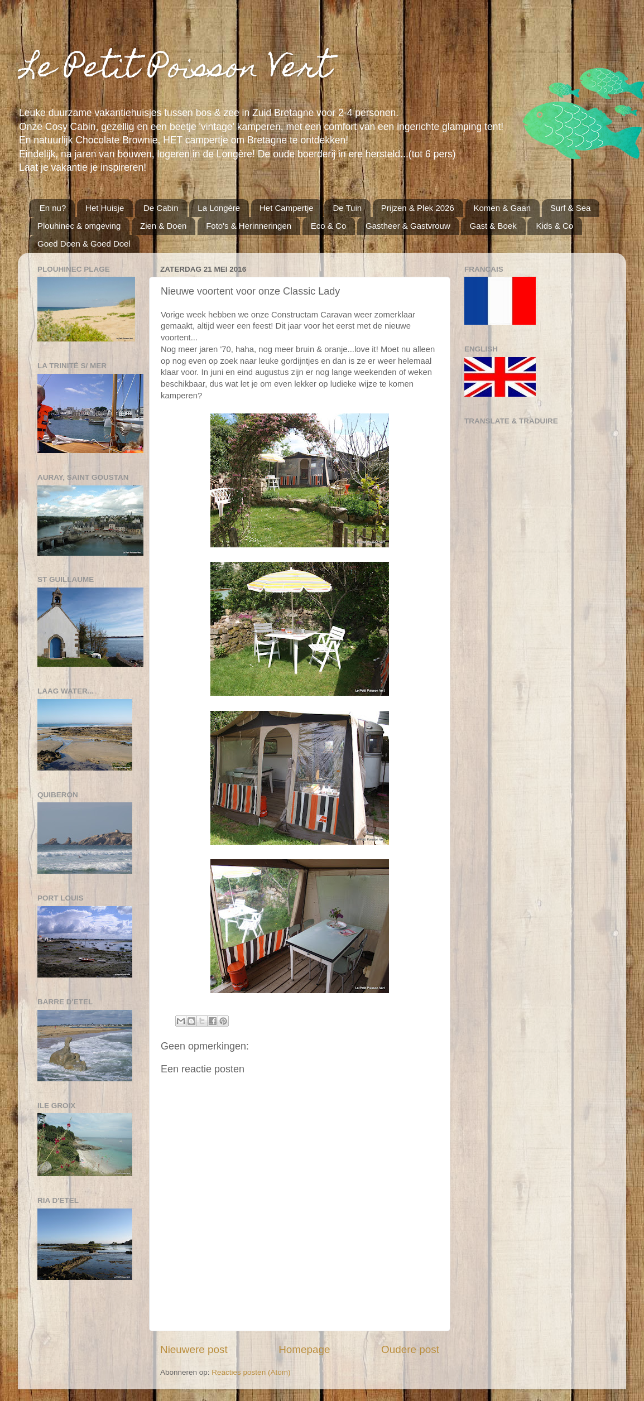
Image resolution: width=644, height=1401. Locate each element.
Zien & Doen (163, 225)
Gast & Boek (492, 225)
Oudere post (410, 1349)
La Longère (219, 208)
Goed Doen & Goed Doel (84, 243)
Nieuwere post (194, 1349)
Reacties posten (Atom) (251, 1372)
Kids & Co (554, 225)
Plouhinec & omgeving (79, 225)
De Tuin (347, 208)
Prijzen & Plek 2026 (417, 208)
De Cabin (161, 208)
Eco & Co (328, 225)
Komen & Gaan (502, 208)
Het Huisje (104, 208)
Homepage (304, 1349)
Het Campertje (286, 208)
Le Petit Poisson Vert (174, 70)
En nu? (53, 208)
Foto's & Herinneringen (248, 225)
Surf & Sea (570, 208)
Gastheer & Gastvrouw (408, 225)
